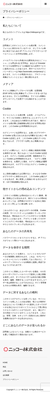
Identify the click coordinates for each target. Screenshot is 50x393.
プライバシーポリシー (11, 379)
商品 (4, 367)
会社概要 (6, 375)
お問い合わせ (7, 371)
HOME (5, 362)
